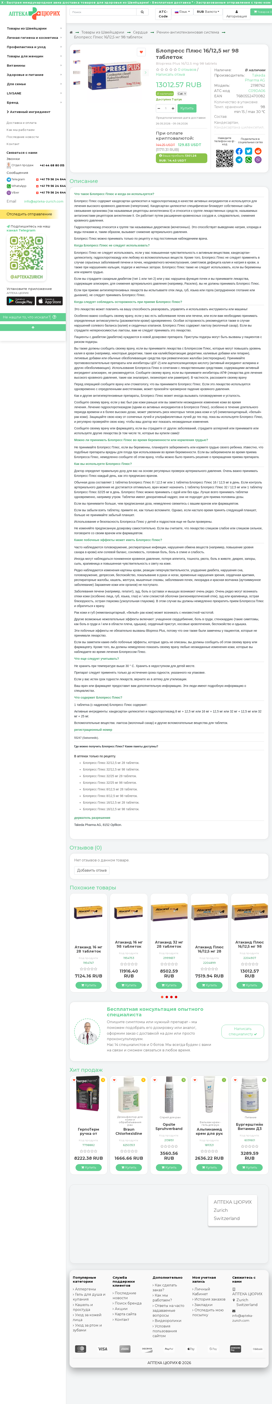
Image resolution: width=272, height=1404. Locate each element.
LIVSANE (14, 93)
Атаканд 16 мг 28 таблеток (88, 949)
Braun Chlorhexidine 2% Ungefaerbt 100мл (129, 1135)
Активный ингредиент (29, 112)
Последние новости (23, 137)
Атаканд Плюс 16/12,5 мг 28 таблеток (209, 951)
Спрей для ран (170, 1117)
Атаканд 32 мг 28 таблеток (169, 944)
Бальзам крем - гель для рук (210, 1123)
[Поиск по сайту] (142, 12)
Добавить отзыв (92, 870)
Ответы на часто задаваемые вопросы (168, 1311)
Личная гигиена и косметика (32, 38)
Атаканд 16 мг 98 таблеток (129, 944)
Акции (121, 1309)
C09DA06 (256, 91)
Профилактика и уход (26, 47)
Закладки (204, 1305)
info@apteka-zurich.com (43, 201)
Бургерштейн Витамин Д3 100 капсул (249, 1128)
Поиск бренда (128, 1303)
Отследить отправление (29, 214)
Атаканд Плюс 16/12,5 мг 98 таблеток (249, 946)
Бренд (13, 103)
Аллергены (85, 1289)
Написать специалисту (243, 1031)
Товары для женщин (25, 56)
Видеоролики (168, 1321)
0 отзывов (187, 70)
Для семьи (16, 84)
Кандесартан (226, 122)
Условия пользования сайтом (165, 1331)
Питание (251, 1117)
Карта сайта (125, 1314)
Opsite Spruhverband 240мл (169, 1128)
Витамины (16, 66)
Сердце (140, 32)
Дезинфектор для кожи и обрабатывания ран (130, 1121)
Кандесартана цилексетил (239, 127)
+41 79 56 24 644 (51, 179)
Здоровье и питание (25, 75)
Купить (187, 108)
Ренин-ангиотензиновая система (188, 32)
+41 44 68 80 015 (52, 165)
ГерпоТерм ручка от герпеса (88, 1133)
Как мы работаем (21, 130)
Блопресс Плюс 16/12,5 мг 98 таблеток (108, 37)
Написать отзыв (170, 74)
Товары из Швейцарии (27, 28)
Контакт (13, 144)
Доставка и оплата (22, 122)
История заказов (210, 1299)
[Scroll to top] (33, 327)
